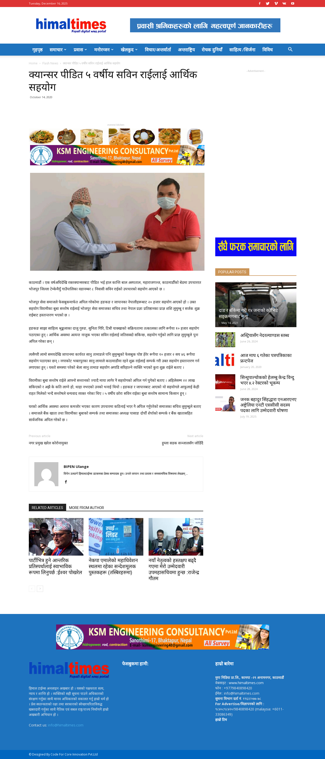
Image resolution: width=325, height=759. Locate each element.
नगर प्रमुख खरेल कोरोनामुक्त (48, 443)
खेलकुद (129, 50)
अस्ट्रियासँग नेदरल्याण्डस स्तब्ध (264, 335)
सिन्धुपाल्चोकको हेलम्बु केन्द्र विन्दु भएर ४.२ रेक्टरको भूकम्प (267, 380)
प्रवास (80, 50)
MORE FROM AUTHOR (86, 508)
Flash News (50, 63)
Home (33, 63)
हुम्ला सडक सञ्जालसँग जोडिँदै (182, 443)
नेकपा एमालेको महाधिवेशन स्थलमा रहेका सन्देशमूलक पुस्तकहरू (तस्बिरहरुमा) (113, 566)
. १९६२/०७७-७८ (238, 698)
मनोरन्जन (104, 50)
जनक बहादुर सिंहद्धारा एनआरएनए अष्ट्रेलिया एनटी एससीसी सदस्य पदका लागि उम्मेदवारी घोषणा (268, 405)
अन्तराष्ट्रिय (186, 50)
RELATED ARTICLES (47, 508)
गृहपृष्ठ (37, 50)
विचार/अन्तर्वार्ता (158, 50)
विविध (267, 50)
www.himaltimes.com (246, 682)
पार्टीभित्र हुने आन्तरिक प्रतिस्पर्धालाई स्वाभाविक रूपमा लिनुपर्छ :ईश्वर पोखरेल (55, 566)
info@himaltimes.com (65, 725)
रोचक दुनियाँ (212, 50)
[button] (290, 50)
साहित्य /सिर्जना (242, 50)
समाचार (58, 50)
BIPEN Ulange (76, 466)
